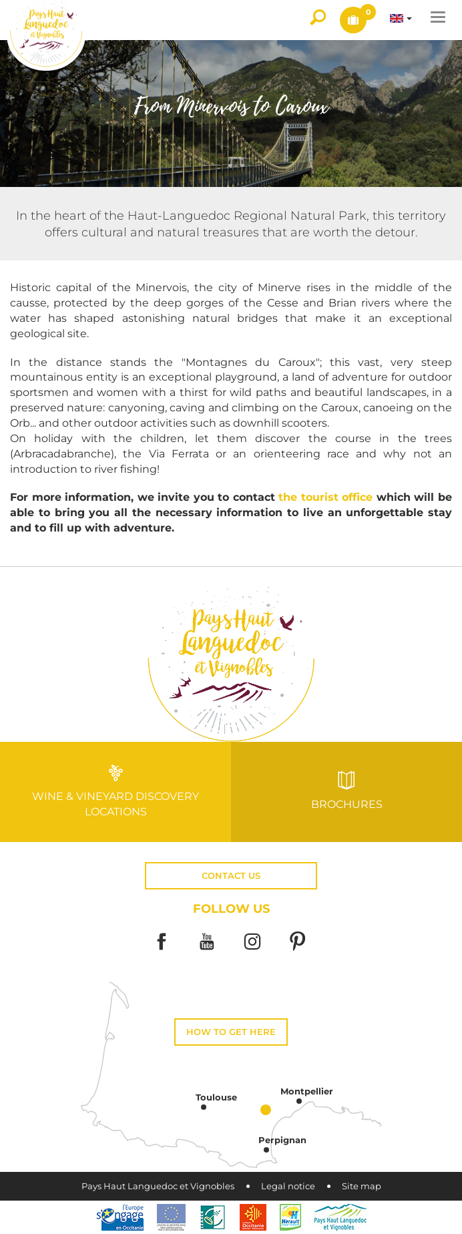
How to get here (231, 1032)
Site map (361, 1186)
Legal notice (288, 1186)
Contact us (231, 876)
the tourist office (327, 497)
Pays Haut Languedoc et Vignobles (157, 1186)
